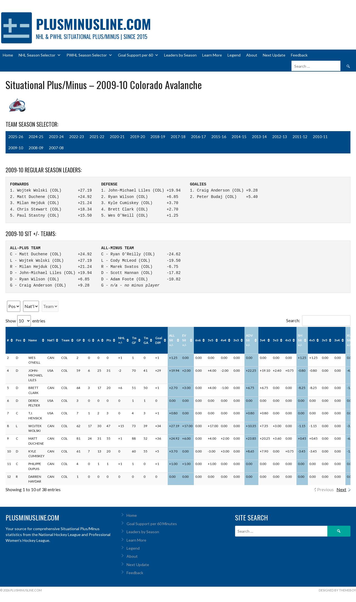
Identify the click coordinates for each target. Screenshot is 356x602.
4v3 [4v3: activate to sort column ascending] (288, 340)
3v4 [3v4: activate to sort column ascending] (337, 340)
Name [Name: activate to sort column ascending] (32, 340)
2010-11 (320, 136)
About (251, 55)
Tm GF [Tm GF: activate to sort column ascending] (134, 340)
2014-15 (239, 136)
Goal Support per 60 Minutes (152, 523)
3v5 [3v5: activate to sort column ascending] (324, 340)
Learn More (212, 55)
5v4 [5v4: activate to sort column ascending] (262, 340)
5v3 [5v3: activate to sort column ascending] (275, 340)
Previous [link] (325, 489)
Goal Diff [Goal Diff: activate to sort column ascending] (158, 340)
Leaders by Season (180, 55)
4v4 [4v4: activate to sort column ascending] (223, 340)
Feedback (299, 55)
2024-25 (36, 136)
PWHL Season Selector (89, 55)
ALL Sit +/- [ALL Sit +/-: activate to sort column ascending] (172, 340)
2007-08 (56, 147)
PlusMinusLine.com (93, 24)
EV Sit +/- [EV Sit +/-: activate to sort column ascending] (184, 340)
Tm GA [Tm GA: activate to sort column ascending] (146, 340)
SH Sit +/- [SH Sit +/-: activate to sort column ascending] (300, 340)
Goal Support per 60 (138, 55)
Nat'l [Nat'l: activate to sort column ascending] (50, 340)
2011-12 (300, 136)
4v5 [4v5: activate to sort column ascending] (312, 340)
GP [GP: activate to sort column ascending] (78, 340)
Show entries (25, 320)
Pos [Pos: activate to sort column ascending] (18, 340)
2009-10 (15, 147)
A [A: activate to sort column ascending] (98, 340)
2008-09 (36, 147)
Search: (318, 320)
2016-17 (198, 136)
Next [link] (341, 489)
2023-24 (56, 136)
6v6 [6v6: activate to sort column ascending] (198, 340)
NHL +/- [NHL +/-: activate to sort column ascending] (121, 340)
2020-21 (117, 136)
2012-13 (279, 136)
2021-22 (97, 136)
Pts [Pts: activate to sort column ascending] (109, 340)
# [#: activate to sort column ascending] (8, 340)
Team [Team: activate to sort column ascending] (65, 340)
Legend (234, 55)
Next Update (274, 55)
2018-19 (157, 136)
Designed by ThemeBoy (337, 590)
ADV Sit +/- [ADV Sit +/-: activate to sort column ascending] (249, 340)
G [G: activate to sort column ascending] (89, 340)
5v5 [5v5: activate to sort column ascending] (210, 340)
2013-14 (259, 136)
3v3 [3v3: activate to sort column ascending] (236, 340)
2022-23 (76, 136)
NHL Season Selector (40, 55)
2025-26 (15, 136)
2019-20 (137, 136)
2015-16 (218, 136)
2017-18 (178, 136)
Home (8, 55)
